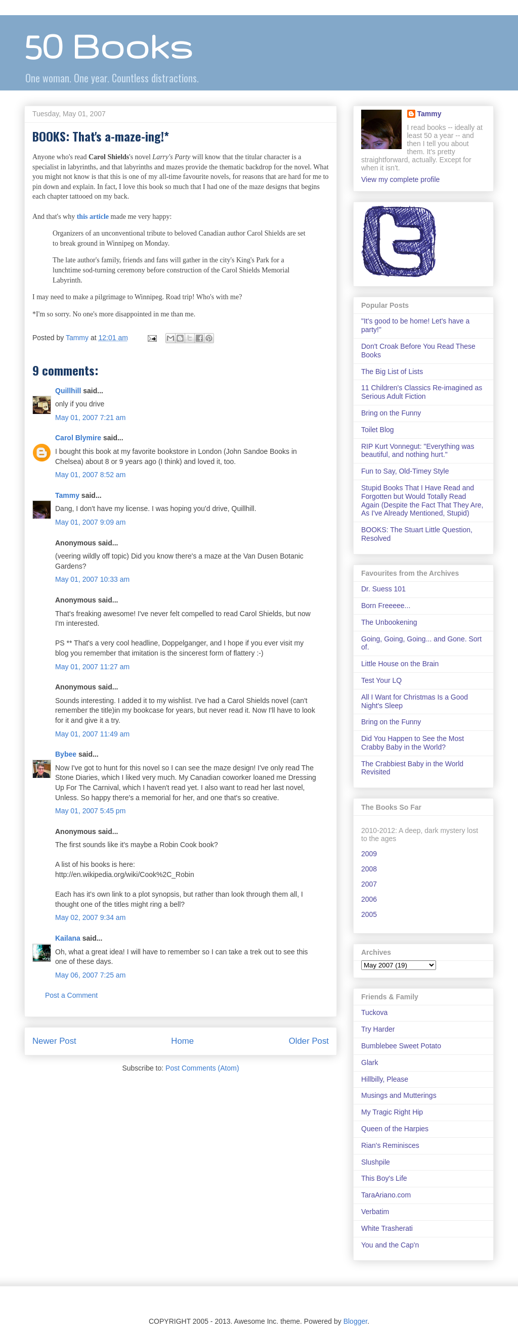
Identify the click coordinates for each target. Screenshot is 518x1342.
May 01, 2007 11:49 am (92, 734)
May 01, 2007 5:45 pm (90, 811)
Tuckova (374, 1012)
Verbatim (375, 1212)
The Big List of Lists (392, 371)
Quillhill (68, 391)
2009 (369, 854)
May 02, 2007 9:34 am (90, 917)
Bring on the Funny (391, 413)
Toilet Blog (377, 430)
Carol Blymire (78, 438)
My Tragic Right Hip (392, 1112)
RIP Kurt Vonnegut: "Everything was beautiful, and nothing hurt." (417, 450)
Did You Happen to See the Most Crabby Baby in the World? (412, 742)
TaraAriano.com (386, 1195)
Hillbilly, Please (384, 1079)
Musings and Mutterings (399, 1095)
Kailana (67, 938)
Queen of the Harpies (394, 1129)
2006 (369, 899)
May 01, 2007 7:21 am (90, 417)
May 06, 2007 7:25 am (90, 975)
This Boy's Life (384, 1178)
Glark (369, 1062)
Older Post (309, 1041)
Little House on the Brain (400, 664)
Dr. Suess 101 (383, 589)
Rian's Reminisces (390, 1145)
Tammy (67, 495)
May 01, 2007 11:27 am (92, 667)
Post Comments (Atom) (202, 1068)
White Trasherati (387, 1228)
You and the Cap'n (390, 1245)
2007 (369, 884)
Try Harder (378, 1029)
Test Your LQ (381, 680)
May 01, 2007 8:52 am (90, 475)
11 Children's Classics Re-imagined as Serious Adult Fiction (421, 392)
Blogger (355, 1321)
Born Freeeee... (385, 605)
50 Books (108, 45)
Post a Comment (71, 995)
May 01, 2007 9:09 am (90, 522)
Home (182, 1041)
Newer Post (54, 1041)
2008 (369, 869)
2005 (369, 914)
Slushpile (375, 1162)
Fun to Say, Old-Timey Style (405, 471)
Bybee (65, 754)
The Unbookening (389, 622)
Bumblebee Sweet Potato (401, 1046)
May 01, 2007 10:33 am (92, 579)
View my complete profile (400, 179)
